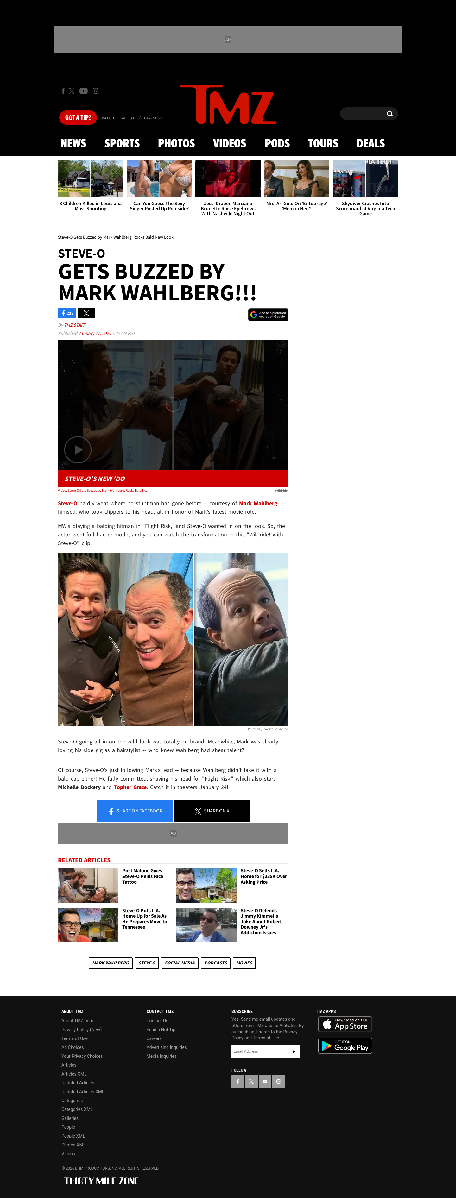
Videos (229, 144)
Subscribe (294, 1051)
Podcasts (215, 963)
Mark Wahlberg (110, 963)
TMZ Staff (74, 325)
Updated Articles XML (82, 1091)
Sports (122, 144)
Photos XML (73, 1144)
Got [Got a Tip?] (78, 118)
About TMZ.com (77, 1020)
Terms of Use (74, 1038)
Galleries (70, 1118)
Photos (176, 144)
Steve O (146, 963)
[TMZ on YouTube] (265, 1081)
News (73, 144)
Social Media (180, 963)
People (68, 1127)
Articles (69, 1065)
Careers (154, 1038)
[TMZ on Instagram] (95, 90)
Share (134, 811)
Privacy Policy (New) (81, 1029)
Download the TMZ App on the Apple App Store (345, 1024)
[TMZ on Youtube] (83, 91)
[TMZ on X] (72, 91)
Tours (323, 144)
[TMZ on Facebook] (63, 91)
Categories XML (77, 1109)
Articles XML (74, 1073)
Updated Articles (77, 1082)
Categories (72, 1100)
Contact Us (157, 1020)
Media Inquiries (162, 1056)
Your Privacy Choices (82, 1056)
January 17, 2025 (95, 333)
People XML (73, 1135)
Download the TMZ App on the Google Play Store (345, 1046)
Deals (371, 144)
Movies (244, 963)
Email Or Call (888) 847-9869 (131, 118)
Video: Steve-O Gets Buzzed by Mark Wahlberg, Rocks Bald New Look (104, 490)
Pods (277, 144)
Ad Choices (72, 1047)
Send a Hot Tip (161, 1029)
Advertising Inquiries (167, 1047)
